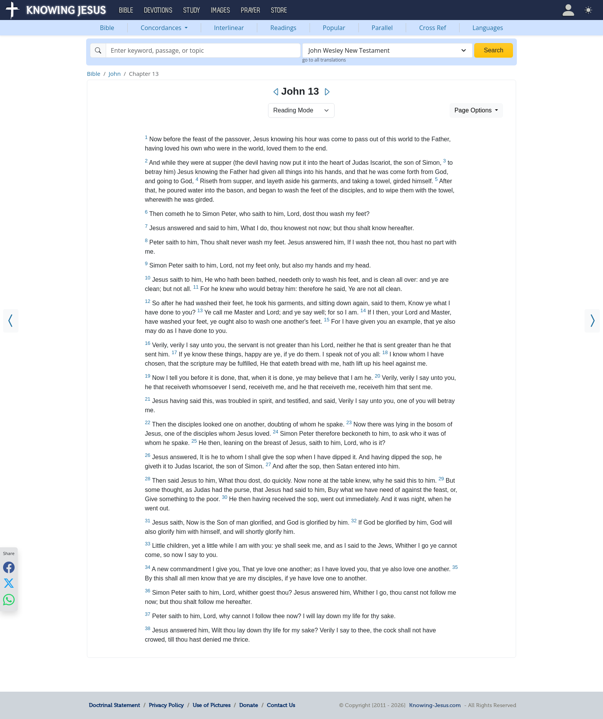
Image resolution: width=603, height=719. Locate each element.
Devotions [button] (158, 10)
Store (279, 10)
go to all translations (324, 60)
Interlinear (229, 27)
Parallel (382, 27)
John (114, 73)
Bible (107, 27)
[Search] (203, 50)
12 (147, 301)
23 (348, 422)
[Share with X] (9, 583)
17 (174, 352)
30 (224, 497)
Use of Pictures (211, 705)
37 (147, 614)
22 (147, 422)
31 (147, 520)
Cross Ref (432, 27)
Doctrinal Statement (114, 705)
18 (385, 352)
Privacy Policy (166, 705)
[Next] (326, 92)
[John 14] (592, 321)
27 (268, 464)
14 (363, 310)
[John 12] (10, 321)
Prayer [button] (250, 10)
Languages (488, 27)
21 (147, 399)
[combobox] (387, 50)
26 (147, 455)
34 (147, 567)
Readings (283, 27)
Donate (248, 705)
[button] (568, 10)
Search (493, 50)
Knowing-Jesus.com (435, 705)
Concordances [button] (162, 27)
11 (195, 287)
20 (377, 376)
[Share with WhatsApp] (9, 599)
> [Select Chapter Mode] (301, 110)
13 (200, 310)
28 (147, 479)
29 (441, 479)
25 (194, 441)
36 (147, 591)
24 (275, 432)
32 (353, 520)
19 (147, 376)
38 (147, 628)
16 (147, 343)
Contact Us (281, 705)
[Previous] (276, 92)
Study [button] (191, 10)
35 (455, 567)
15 (326, 320)
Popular (334, 27)
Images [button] (220, 10)
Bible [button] (126, 10)
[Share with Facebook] (9, 567)
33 (147, 544)
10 (147, 278)
